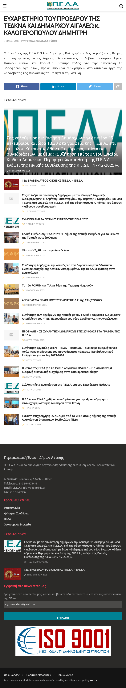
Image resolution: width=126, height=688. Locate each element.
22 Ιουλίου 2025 (31, 377)
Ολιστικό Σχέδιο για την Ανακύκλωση (46, 251)
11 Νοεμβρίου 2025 (33, 211)
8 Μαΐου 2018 (11, 41)
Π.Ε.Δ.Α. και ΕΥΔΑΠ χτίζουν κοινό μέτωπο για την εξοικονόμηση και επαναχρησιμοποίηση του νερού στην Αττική (65, 402)
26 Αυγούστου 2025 (33, 340)
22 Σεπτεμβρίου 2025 (34, 305)
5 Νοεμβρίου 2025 (33, 224)
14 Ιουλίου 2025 (31, 390)
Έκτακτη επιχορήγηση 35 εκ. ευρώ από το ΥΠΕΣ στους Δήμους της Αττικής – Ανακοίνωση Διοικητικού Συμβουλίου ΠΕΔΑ (70, 418)
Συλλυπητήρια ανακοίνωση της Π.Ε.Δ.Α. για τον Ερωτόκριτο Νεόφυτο (66, 385)
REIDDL (93, 680)
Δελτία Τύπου (48, 41)
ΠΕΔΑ (7, 519)
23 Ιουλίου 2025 (31, 360)
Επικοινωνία (12, 508)
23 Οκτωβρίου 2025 (33, 255)
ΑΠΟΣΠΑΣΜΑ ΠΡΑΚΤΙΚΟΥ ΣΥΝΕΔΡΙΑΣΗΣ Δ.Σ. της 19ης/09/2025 (62, 300)
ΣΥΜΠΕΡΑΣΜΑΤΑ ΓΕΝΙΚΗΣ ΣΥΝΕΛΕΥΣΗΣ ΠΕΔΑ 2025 (55, 219)
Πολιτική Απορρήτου (38, 675)
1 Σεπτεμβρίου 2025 (33, 324)
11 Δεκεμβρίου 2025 (18, 171)
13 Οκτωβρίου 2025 (33, 290)
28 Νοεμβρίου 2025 (33, 185)
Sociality (69, 680)
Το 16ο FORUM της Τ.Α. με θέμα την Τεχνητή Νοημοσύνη (58, 286)
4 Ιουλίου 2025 (31, 408)
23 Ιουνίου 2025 (31, 424)
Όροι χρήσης (12, 675)
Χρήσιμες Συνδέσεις (16, 514)
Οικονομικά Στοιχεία (17, 525)
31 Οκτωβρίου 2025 (33, 242)
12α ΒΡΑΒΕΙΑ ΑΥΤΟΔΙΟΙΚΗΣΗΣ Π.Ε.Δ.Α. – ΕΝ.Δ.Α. (52, 181)
